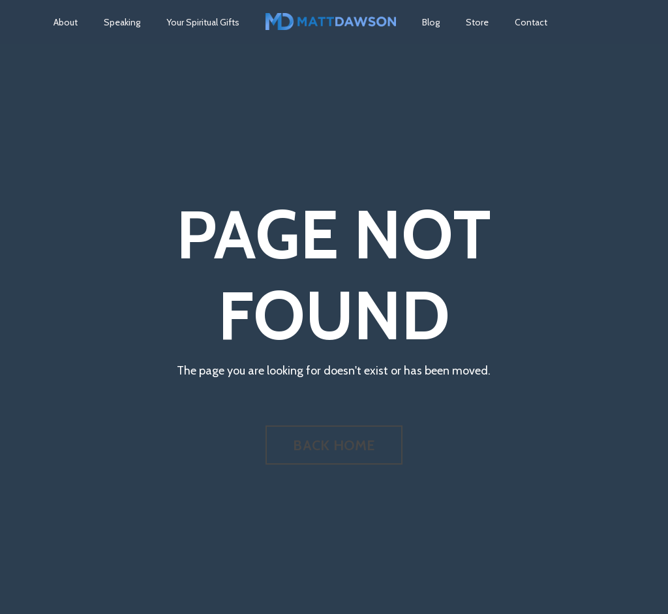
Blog (431, 22)
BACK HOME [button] (333, 445)
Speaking (122, 22)
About (65, 22)
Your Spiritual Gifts (202, 22)
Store (477, 22)
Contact (531, 22)
